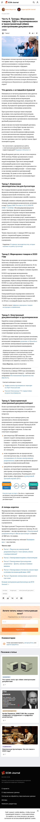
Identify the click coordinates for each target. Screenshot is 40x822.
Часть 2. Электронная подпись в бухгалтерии (20, 558)
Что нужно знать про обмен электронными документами (18, 680)
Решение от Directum (22, 150)
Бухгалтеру (6, 677)
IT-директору (7, 746)
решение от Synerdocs (29, 341)
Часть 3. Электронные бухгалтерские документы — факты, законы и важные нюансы (18, 563)
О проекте (5, 788)
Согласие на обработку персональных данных (19, 796)
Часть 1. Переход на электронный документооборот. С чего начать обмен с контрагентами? (18, 551)
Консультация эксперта (10, 493)
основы (5, 590)
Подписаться (20, 629)
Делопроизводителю (9, 711)
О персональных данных (11, 792)
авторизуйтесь (29, 643)
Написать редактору (9, 804)
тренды (5, 593)
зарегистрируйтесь (13, 644)
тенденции (13, 590)
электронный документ (26, 590)
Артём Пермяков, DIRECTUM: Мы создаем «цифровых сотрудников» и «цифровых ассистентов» (18, 715)
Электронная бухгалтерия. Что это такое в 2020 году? (18, 750)
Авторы (4, 800)
